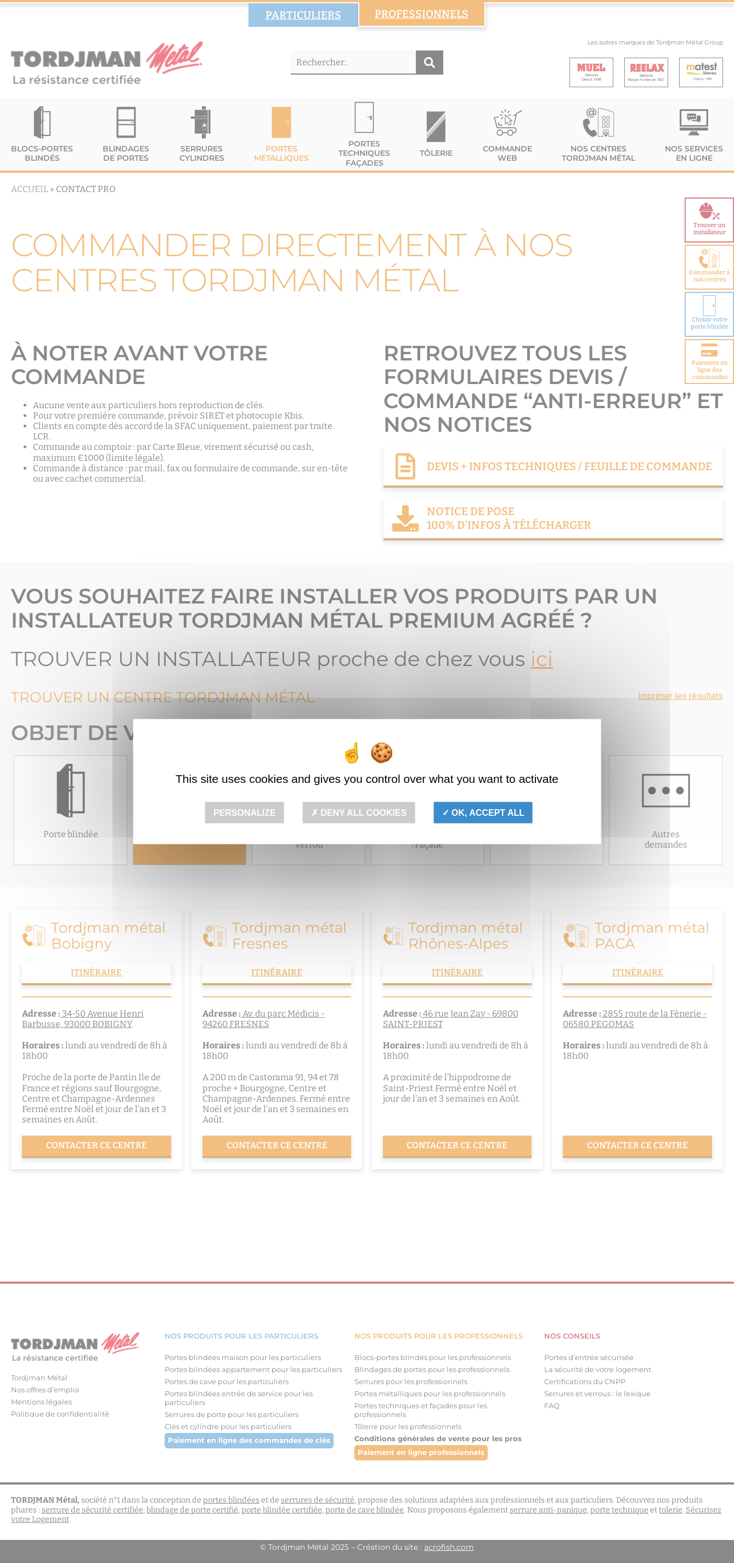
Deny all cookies (359, 812)
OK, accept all (483, 812)
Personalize (244, 812)
